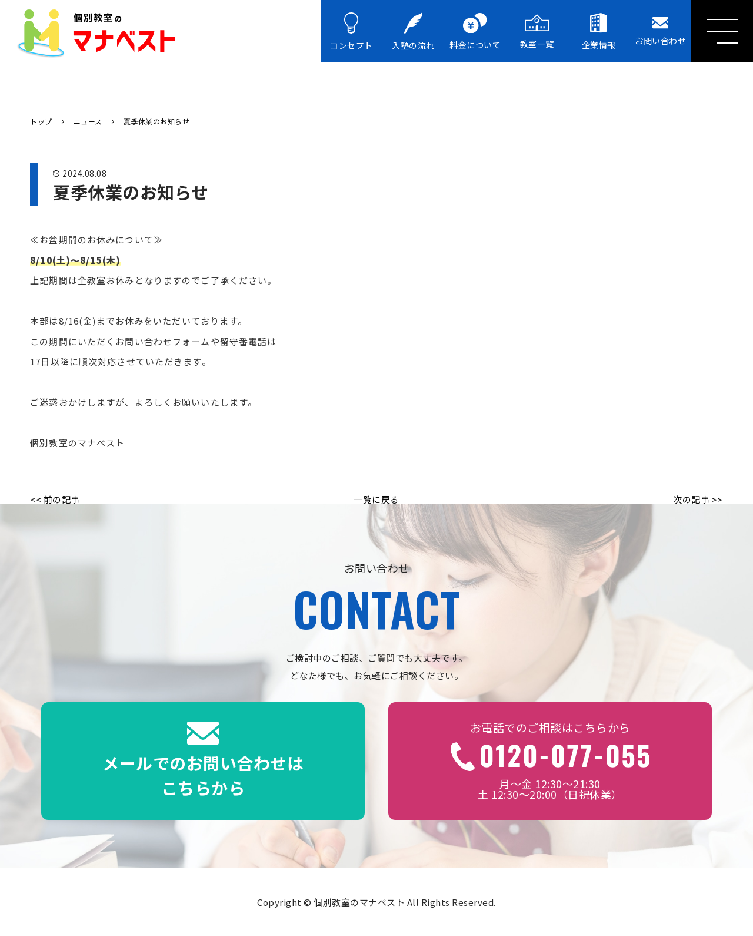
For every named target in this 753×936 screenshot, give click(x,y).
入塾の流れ (413, 31)
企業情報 (599, 31)
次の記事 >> (698, 499)
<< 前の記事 (55, 499)
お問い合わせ (660, 31)
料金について (475, 32)
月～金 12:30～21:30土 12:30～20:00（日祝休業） (550, 760)
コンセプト (351, 31)
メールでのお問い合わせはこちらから (203, 760)
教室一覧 (537, 31)
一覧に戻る (376, 499)
